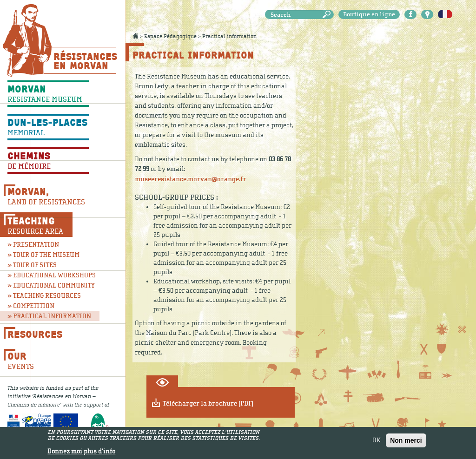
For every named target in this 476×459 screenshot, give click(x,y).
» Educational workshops (48, 275)
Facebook (410, 14)
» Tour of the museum (43, 254)
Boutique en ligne (369, 14)
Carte (427, 14)
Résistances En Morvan (84, 61)
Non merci (406, 441)
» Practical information (49, 316)
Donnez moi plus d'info (81, 453)
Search (328, 15)
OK (376, 441)
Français (445, 14)
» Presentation (33, 244)
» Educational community (48, 285)
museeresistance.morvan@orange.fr (190, 179)
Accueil (135, 36)
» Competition (30, 305)
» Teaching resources (44, 295)
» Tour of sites (32, 265)
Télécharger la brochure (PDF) (208, 403)
